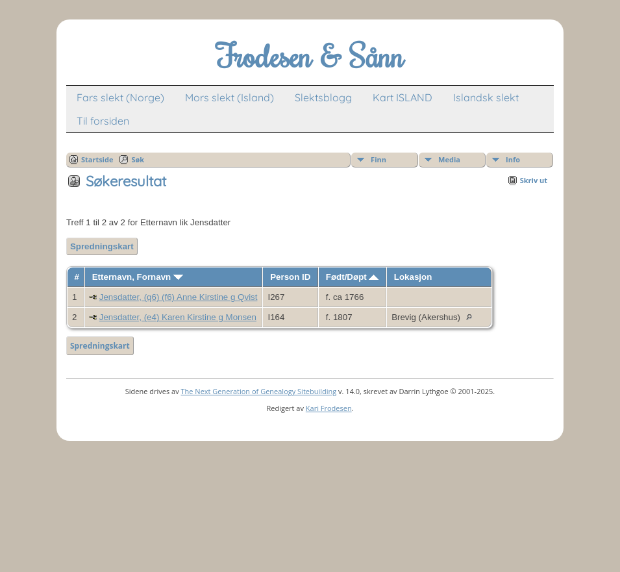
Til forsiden (103, 120)
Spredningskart (102, 246)
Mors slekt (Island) (229, 97)
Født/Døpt (352, 277)
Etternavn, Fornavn (137, 277)
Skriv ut (533, 180)
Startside (97, 159)
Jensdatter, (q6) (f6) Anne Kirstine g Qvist (178, 297)
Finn (378, 159)
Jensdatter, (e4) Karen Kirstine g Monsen (177, 317)
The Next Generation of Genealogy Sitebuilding (259, 391)
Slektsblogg (323, 97)
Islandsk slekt (486, 97)
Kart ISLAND (402, 97)
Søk (137, 159)
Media (449, 159)
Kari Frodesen (329, 408)
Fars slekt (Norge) (120, 97)
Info (513, 159)
